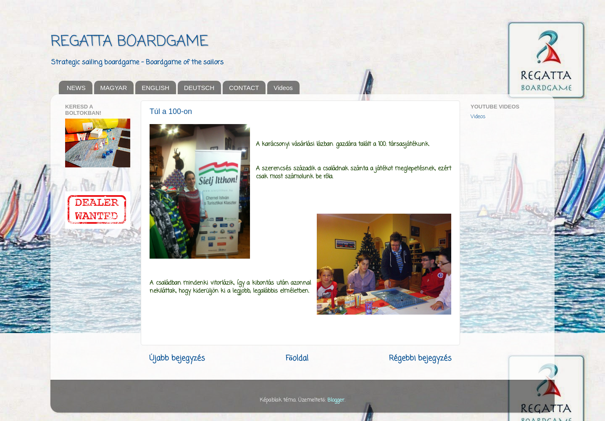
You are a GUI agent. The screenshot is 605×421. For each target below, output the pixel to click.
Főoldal (297, 358)
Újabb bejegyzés (177, 358)
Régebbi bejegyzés (420, 358)
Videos (283, 87)
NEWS (76, 87)
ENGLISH (155, 87)
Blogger (336, 400)
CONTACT (244, 87)
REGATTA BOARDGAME (129, 41)
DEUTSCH (199, 87)
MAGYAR (113, 87)
